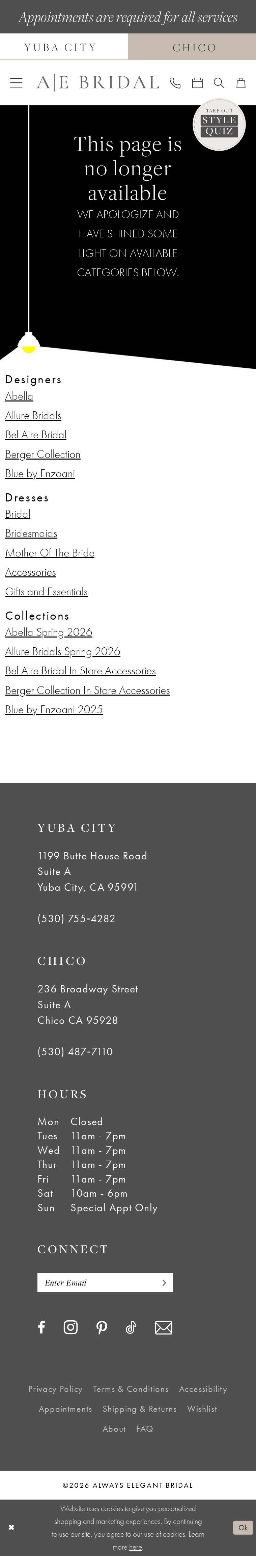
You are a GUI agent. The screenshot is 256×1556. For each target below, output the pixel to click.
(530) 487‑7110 (75, 1051)
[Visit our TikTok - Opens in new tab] (131, 1327)
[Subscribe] (161, 1282)
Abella (19, 395)
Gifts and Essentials (46, 591)
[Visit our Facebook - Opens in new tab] (41, 1327)
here (135, 1547)
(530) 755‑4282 (76, 918)
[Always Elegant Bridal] (97, 83)
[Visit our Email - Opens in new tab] (163, 1328)
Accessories (30, 571)
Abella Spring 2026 (48, 631)
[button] (16, 83)
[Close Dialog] (11, 1528)
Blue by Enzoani (40, 473)
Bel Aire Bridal (35, 434)
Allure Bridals (33, 415)
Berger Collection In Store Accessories (87, 689)
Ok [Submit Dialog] (243, 1528)
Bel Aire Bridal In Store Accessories (80, 670)
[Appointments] (197, 82)
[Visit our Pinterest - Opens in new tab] (101, 1328)
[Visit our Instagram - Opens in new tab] (71, 1327)
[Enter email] (105, 1282)
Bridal (17, 513)
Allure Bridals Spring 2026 (62, 651)
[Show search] (219, 82)
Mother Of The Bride (49, 552)
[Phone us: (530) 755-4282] (175, 83)
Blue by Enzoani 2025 (54, 709)
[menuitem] (16, 83)
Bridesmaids (31, 532)
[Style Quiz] (219, 124)
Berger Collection (43, 453)
